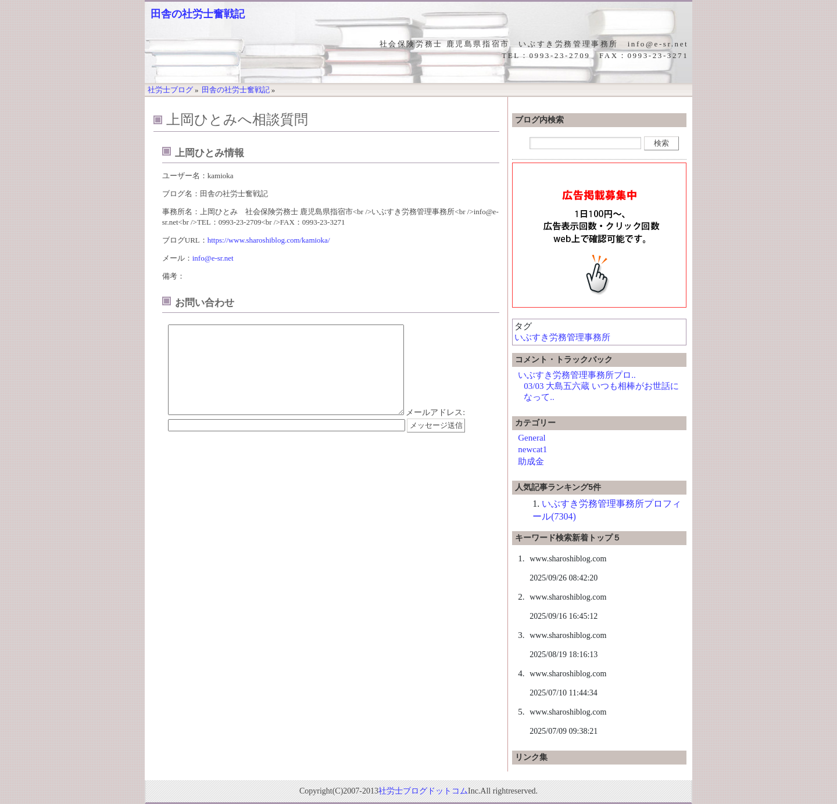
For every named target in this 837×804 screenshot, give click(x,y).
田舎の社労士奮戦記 (198, 14)
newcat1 (532, 449)
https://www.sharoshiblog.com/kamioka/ (269, 240)
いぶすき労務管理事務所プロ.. (577, 375)
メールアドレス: (435, 430)
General (531, 437)
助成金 (531, 461)
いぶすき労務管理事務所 (562, 337)
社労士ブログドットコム (423, 791)
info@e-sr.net (213, 258)
